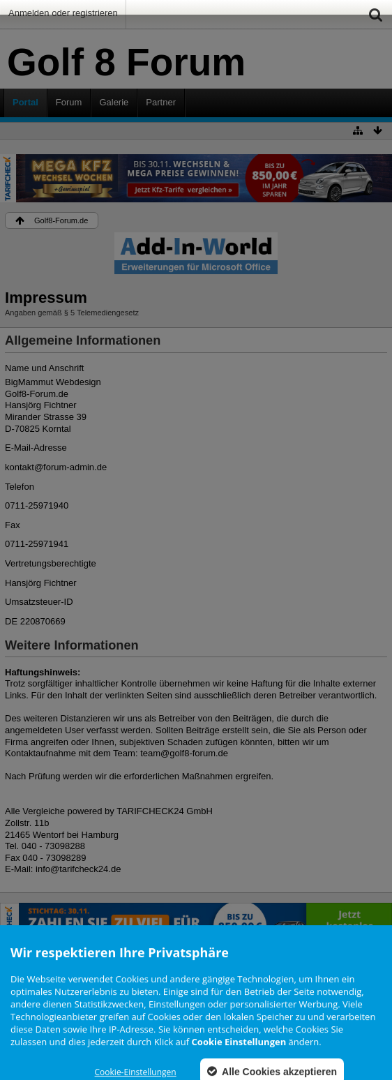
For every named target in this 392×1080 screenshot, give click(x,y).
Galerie (113, 102)
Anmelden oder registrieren (63, 13)
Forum (69, 102)
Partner (161, 102)
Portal (25, 102)
